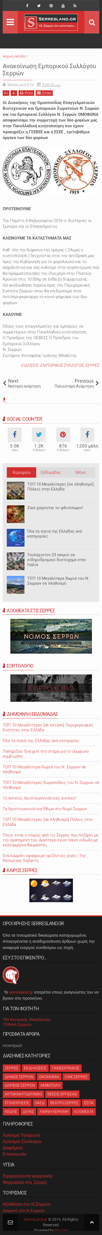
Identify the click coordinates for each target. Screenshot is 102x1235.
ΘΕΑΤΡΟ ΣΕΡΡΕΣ (64, 1103)
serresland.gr (21, 992)
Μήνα (80, 472)
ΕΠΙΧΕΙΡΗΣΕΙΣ (17, 1103)
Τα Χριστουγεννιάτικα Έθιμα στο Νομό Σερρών (45, 808)
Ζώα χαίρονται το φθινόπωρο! (55, 507)
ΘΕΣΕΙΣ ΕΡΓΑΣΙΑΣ (62, 1094)
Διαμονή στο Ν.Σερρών (24, 1210)
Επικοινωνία (14, 1154)
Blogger (61, 1230)
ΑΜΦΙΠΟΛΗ (50, 1085)
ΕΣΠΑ (89, 1103)
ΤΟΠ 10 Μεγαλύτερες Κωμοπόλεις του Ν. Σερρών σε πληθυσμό (51, 785)
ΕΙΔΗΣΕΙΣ (29, 365)
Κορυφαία (21, 472)
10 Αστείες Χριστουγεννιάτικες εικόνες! (39, 798)
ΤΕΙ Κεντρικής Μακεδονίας (27, 1019)
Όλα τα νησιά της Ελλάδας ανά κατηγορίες (54, 534)
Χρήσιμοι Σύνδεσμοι (22, 1141)
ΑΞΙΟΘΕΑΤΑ (84, 1111)
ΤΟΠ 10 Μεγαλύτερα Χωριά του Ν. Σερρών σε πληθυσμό (58, 581)
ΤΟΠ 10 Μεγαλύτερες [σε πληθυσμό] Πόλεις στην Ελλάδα (60, 487)
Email (44, 93)
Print (26, 93)
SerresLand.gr (35, 1219)
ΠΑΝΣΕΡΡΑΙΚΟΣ (65, 1068)
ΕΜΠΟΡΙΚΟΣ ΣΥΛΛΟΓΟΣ (61, 365)
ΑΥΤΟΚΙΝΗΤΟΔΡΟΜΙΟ (23, 1094)
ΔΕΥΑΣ (28, 1111)
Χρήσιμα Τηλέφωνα (21, 1135)
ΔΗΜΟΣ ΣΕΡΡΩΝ (19, 1077)
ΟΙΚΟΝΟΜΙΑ (49, 1077)
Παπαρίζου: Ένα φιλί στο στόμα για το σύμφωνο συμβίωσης (46, 754)
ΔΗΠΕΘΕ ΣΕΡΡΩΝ (20, 1085)
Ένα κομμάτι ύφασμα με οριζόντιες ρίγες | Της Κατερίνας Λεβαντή (44, 858)
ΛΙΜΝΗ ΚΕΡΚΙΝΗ (54, 1111)
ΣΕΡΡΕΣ (92, 365)
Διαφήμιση (13, 1147)
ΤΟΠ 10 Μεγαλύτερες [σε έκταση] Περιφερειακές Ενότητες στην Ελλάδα (48, 727)
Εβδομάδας (51, 472)
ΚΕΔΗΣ (11, 1111)
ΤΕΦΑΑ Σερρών (17, 1024)
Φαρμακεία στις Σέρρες (25, 1182)
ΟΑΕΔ (40, 1103)
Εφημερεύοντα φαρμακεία (27, 1176)
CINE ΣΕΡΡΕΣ (76, 1077)
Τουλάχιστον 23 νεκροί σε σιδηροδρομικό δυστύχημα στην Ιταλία (56, 559)
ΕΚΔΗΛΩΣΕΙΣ (35, 1068)
